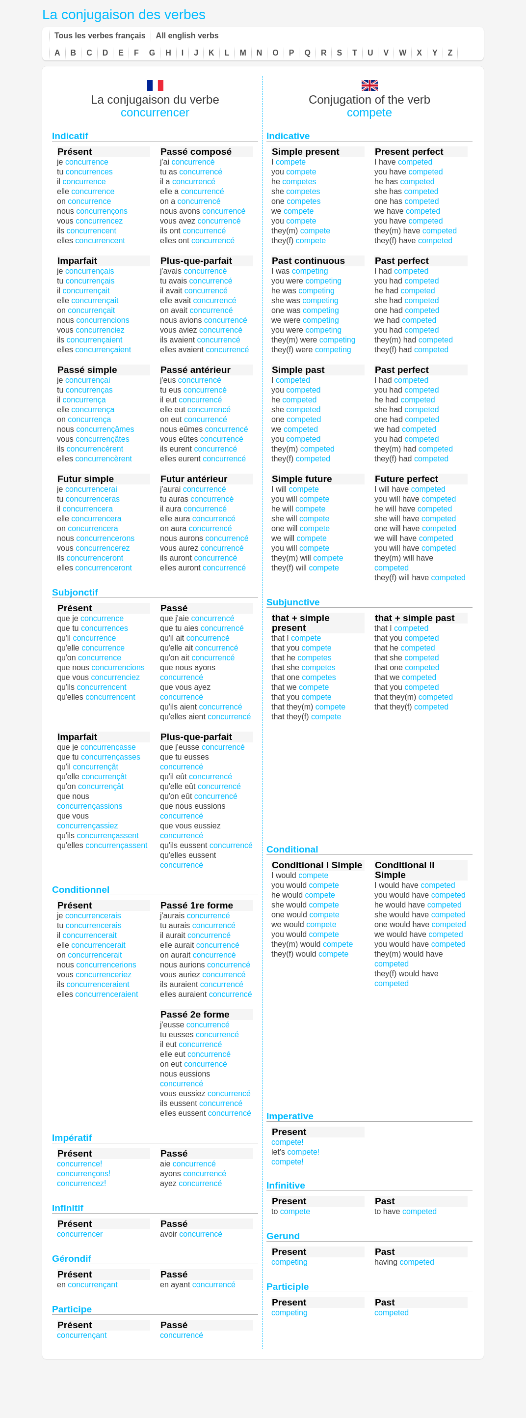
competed (422, 310)
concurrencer (155, 112)
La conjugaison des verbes (124, 14)
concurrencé (216, 648)
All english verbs (187, 35)
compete (369, 112)
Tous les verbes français (100, 35)
